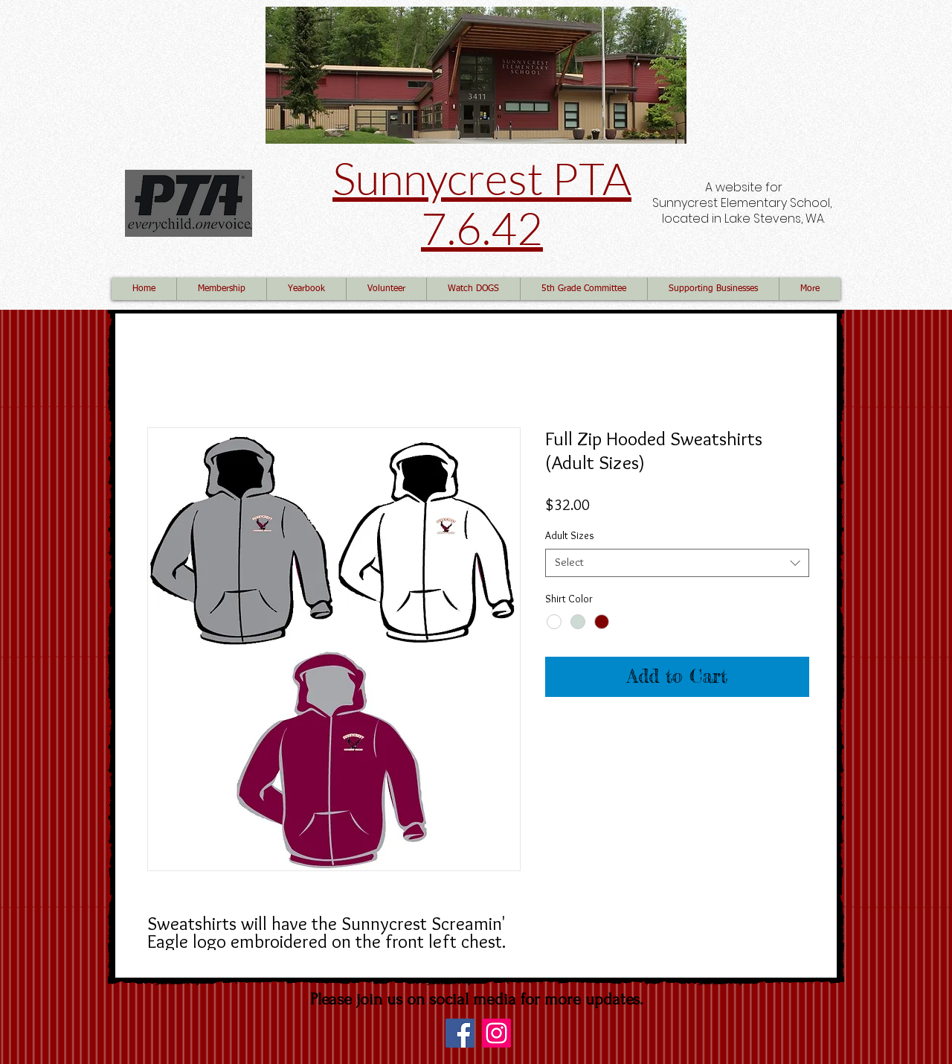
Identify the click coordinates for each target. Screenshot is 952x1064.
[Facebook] (460, 1033)
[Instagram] (496, 1033)
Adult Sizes (569, 535)
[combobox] (677, 563)
